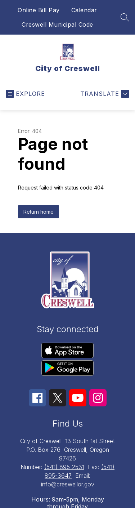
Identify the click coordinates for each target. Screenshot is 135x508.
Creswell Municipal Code (57, 24)
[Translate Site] (103, 93)
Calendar (84, 10)
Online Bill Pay (39, 10)
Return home (38, 212)
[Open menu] (25, 93)
